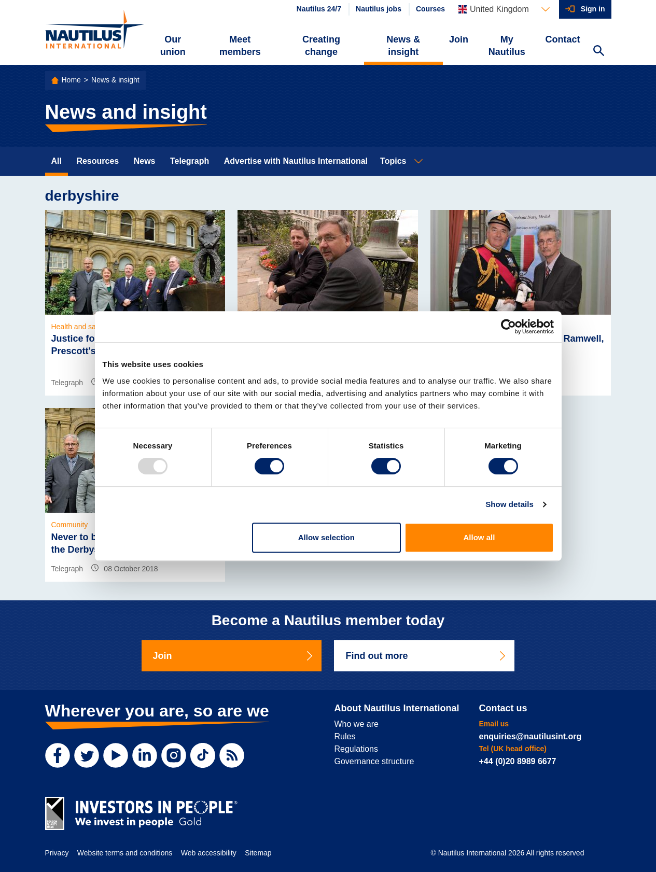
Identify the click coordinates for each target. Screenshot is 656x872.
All (56, 161)
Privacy (57, 853)
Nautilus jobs (378, 9)
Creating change (321, 45)
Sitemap (258, 853)
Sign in (593, 9)
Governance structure (374, 761)
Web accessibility (208, 853)
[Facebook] (57, 755)
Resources (97, 161)
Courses (430, 9)
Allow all (479, 537)
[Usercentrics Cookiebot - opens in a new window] (508, 326)
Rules (345, 736)
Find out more (426, 656)
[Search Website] (599, 52)
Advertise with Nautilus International (296, 161)
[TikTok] (202, 755)
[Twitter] (86, 755)
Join (458, 39)
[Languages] (504, 9)
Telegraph (189, 161)
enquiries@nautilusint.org (530, 736)
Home (71, 80)
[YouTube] (115, 755)
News (145, 161)
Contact (563, 39)
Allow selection (326, 537)
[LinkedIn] (144, 755)
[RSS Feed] (231, 755)
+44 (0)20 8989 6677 (517, 761)
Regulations (356, 748)
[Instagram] (173, 755)
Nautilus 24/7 (319, 9)
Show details (509, 504)
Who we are (356, 724)
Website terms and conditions (124, 853)
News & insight (403, 45)
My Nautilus (506, 45)
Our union (173, 45)
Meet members (240, 45)
